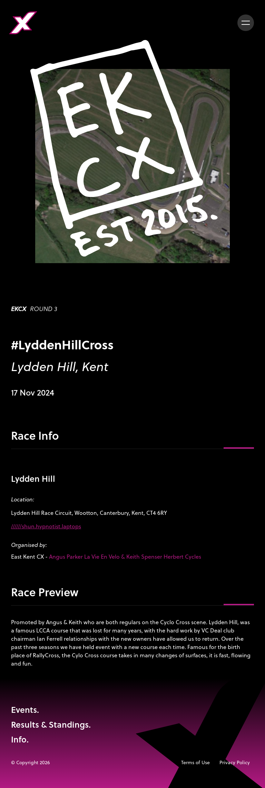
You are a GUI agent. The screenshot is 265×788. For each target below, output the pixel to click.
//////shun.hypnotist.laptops (46, 526)
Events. (25, 710)
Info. (20, 739)
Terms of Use (195, 762)
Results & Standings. (51, 724)
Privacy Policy (234, 762)
